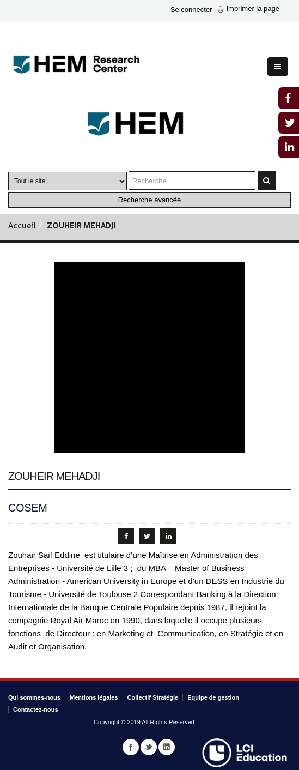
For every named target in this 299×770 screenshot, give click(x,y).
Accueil (22, 226)
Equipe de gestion (213, 697)
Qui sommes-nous (34, 697)
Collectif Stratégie (153, 697)
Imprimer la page (248, 8)
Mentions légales (94, 697)
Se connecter (191, 9)
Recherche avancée (149, 200)
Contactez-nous (35, 709)
